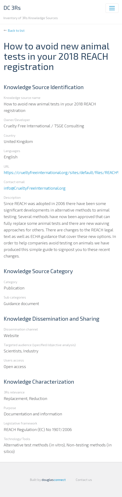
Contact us (84, 480)
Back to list (16, 30)
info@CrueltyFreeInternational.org (35, 188)
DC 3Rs (12, 7)
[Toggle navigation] (112, 8)
